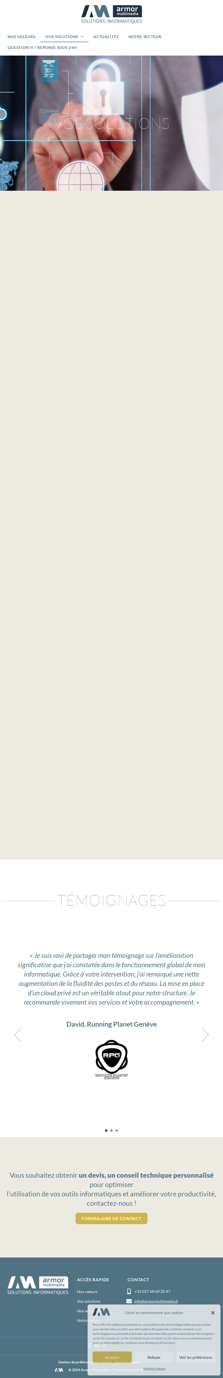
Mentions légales (154, 1368)
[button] (212, 1312)
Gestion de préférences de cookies (85, 1362)
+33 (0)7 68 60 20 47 (152, 1291)
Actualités (106, 36)
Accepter (112, 1357)
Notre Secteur (145, 36)
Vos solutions (64, 37)
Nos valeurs (21, 36)
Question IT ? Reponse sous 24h (42, 47)
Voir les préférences (195, 1357)
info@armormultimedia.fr (156, 1301)
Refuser (154, 1357)
